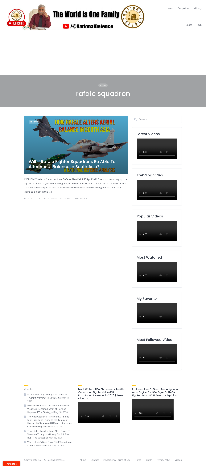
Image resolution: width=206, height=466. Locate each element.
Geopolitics (183, 8)
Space (189, 24)
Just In (149, 459)
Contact (95, 459)
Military (198, 8)
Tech (199, 24)
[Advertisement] (103, 54)
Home (138, 459)
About (83, 459)
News (170, 8)
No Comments (66, 198)
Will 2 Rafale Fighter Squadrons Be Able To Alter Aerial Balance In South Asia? (72, 164)
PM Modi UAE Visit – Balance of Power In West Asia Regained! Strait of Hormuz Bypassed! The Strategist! (48, 409)
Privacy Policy (163, 459)
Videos (178, 459)
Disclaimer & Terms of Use (116, 459)
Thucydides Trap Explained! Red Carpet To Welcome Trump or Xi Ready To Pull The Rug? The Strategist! (49, 434)
